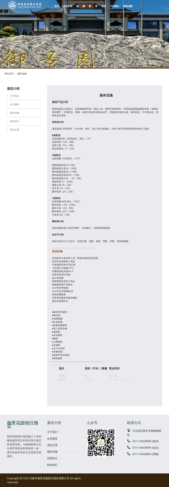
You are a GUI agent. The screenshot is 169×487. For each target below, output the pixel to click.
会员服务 (13, 104)
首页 (56, 6)
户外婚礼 (114, 6)
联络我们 (13, 121)
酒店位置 (13, 129)
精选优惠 (127, 6)
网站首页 (9, 73)
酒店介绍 (67, 6)
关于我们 (13, 95)
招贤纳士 (52, 458)
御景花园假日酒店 (22, 424)
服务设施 (13, 112)
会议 (103, 6)
